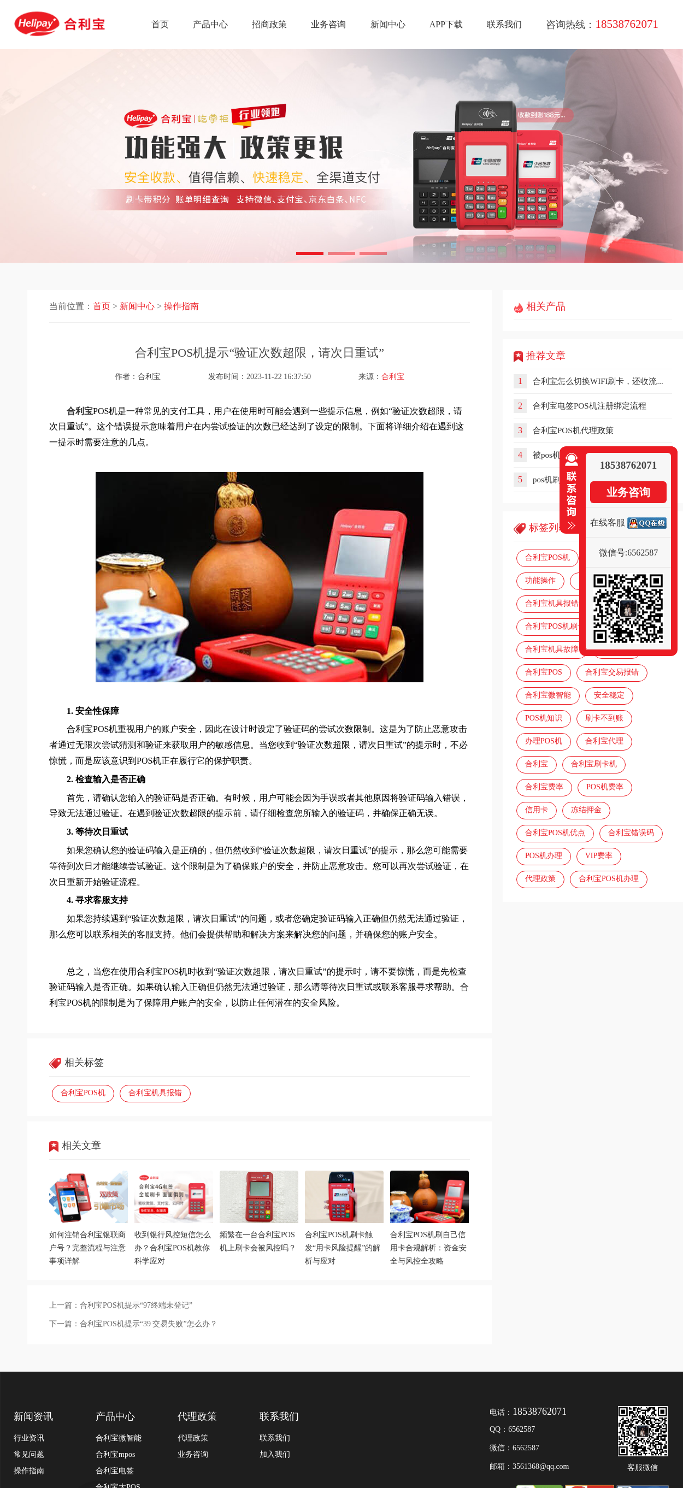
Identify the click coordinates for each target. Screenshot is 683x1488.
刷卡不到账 (604, 718)
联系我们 (504, 24)
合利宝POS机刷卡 (555, 626)
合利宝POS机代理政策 (573, 430)
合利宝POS (543, 672)
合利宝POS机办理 (609, 879)
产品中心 (210, 24)
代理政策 (540, 879)
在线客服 (607, 522)
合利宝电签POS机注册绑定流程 (589, 405)
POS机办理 (543, 856)
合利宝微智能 (548, 695)
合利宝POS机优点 (555, 833)
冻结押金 (586, 810)
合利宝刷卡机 (594, 764)
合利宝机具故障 (552, 649)
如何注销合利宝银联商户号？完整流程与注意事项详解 (87, 1248)
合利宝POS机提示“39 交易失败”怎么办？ (148, 1324)
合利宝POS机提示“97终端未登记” (136, 1305)
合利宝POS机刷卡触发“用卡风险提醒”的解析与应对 (342, 1248)
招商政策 (269, 24)
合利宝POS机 (83, 1093)
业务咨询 (328, 24)
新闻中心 (387, 24)
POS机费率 (604, 787)
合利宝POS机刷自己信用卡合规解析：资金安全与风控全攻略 (428, 1248)
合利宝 (392, 377)
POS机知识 (543, 718)
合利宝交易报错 (612, 672)
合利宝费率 (544, 787)
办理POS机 (543, 741)
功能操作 (540, 580)
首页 (160, 24)
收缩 (569, 492)
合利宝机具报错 (155, 1093)
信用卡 (536, 810)
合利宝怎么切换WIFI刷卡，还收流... (598, 381)
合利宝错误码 (631, 833)
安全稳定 (609, 695)
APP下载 (446, 24)
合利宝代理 (604, 741)
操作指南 (181, 306)
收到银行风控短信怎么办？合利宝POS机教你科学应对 (172, 1248)
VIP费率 (599, 856)
